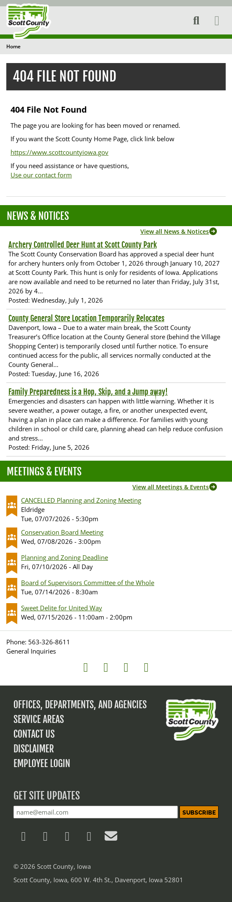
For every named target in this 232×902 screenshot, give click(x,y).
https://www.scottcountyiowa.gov (59, 152)
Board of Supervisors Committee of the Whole (87, 582)
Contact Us (34, 734)
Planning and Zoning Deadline (64, 557)
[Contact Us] (111, 838)
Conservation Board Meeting (62, 532)
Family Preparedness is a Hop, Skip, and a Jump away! (88, 391)
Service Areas (38, 719)
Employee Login (41, 763)
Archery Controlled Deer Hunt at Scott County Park (82, 244)
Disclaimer (33, 748)
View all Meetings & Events (170, 487)
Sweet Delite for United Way (61, 608)
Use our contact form (41, 175)
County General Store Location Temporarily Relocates (86, 318)
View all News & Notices (174, 231)
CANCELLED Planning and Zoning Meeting (81, 500)
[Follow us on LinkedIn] (67, 838)
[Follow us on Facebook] (24, 838)
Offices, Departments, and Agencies (80, 704)
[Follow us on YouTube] (89, 838)
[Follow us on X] (45, 838)
